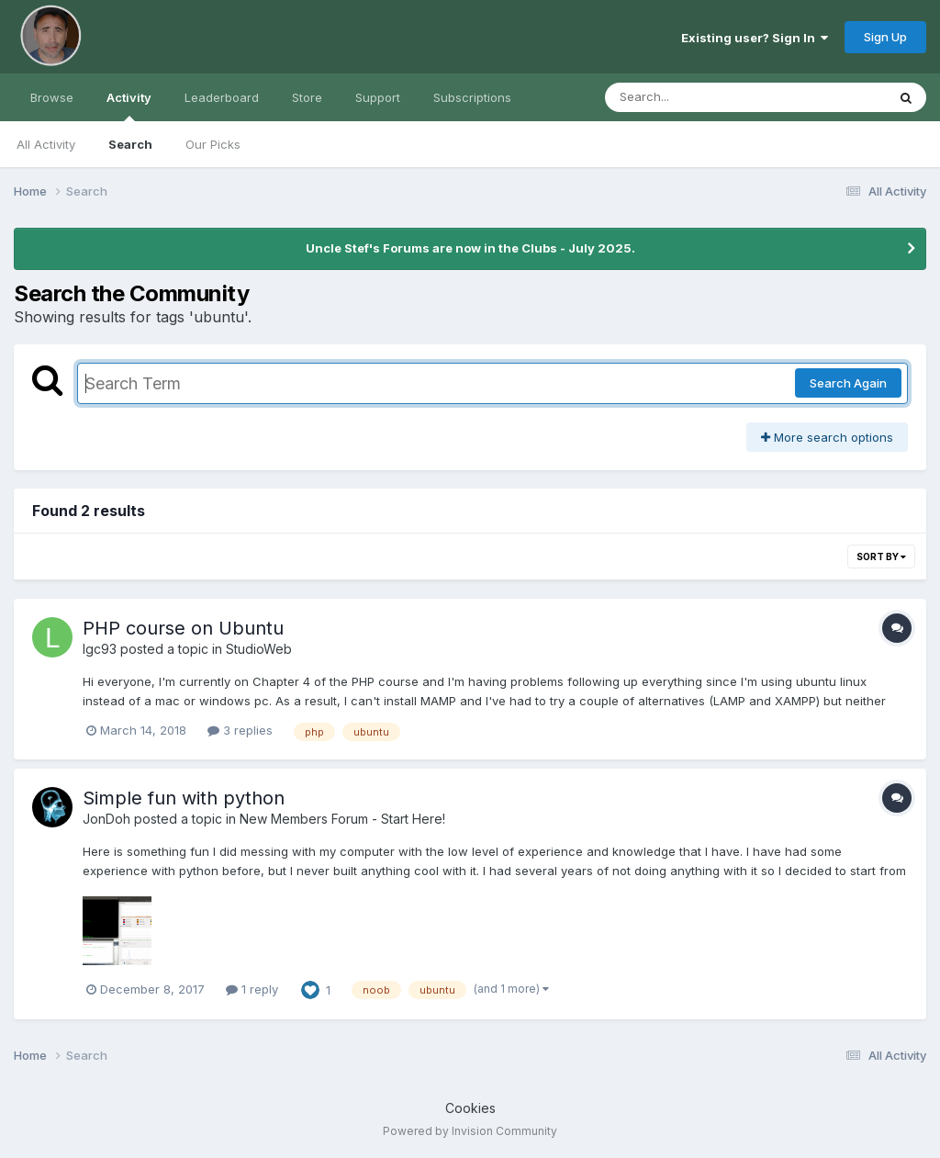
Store (307, 97)
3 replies (240, 730)
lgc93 (100, 649)
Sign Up (885, 36)
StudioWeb (259, 649)
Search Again (848, 383)
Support (377, 97)
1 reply (252, 989)
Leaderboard (222, 97)
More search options (827, 437)
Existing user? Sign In (754, 37)
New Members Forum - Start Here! (342, 818)
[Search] (695, 97)
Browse (51, 97)
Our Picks (213, 144)
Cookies (470, 1108)
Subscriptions (472, 97)
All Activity (46, 144)
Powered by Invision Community (470, 1131)
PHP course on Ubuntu (183, 628)
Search (130, 144)
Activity (128, 105)
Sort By (881, 556)
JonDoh (106, 818)
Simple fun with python (184, 798)
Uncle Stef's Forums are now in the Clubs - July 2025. (470, 248)
